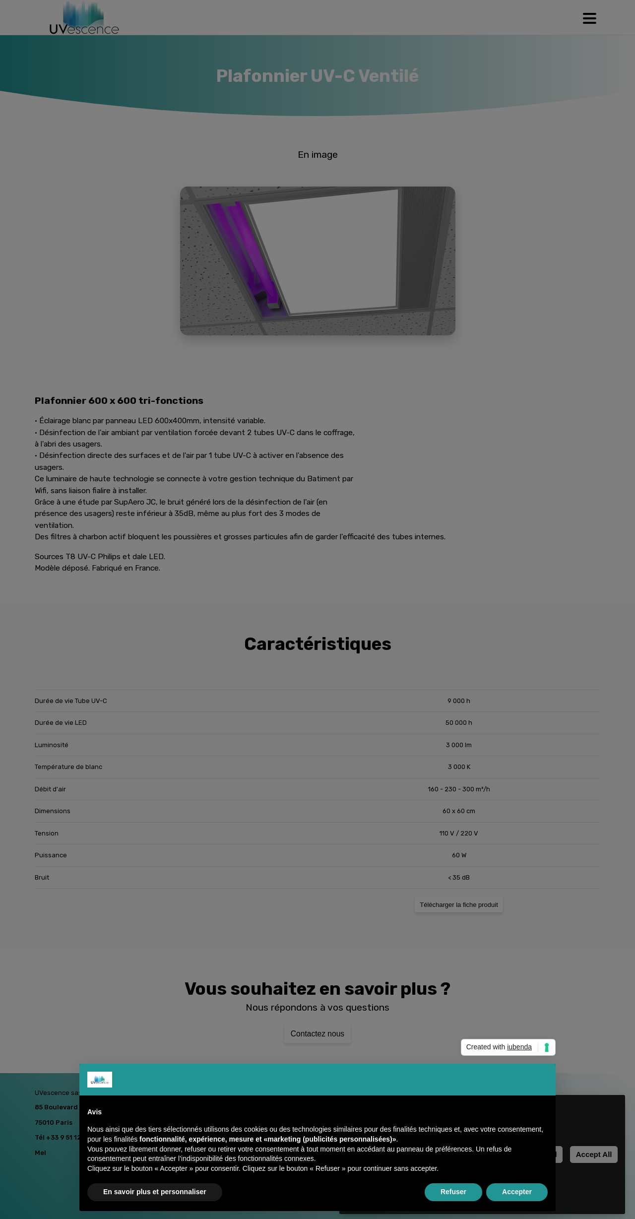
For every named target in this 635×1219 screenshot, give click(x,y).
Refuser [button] (453, 1192)
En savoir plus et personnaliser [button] (154, 1192)
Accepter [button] (517, 1192)
